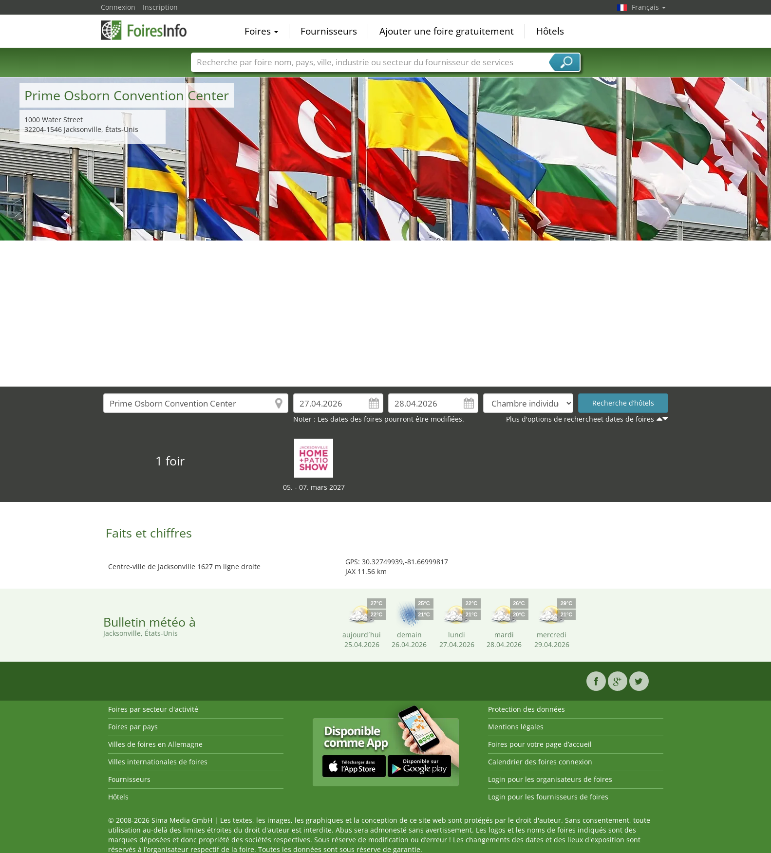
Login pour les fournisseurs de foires (548, 796)
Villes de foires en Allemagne (155, 744)
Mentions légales (516, 726)
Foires (261, 31)
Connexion (118, 7)
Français (649, 7)
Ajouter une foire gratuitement (446, 31)
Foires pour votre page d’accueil (540, 744)
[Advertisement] (386, 313)
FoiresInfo (149, 30)
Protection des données (526, 709)
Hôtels (550, 31)
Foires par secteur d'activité (153, 709)
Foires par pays (133, 726)
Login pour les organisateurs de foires (550, 779)
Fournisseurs (329, 31)
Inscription (160, 7)
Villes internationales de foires (157, 761)
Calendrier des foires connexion (540, 761)
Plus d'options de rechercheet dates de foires (580, 419)
